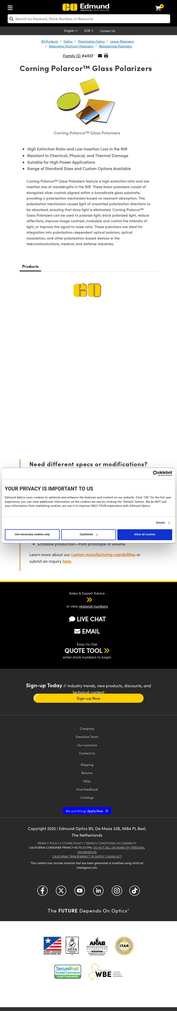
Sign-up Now (88, 698)
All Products (49, 41)
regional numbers (93, 606)
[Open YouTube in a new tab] (79, 892)
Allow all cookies (144, 534)
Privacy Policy (48, 843)
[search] (89, 18)
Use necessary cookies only (32, 534)
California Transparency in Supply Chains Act (87, 856)
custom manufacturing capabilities (103, 554)
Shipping (87, 764)
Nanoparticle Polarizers (115, 46)
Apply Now (85, 811)
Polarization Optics (91, 41)
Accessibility (126, 843)
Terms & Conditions (100, 843)
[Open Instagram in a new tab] (117, 892)
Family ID (72, 55)
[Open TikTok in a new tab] (134, 892)
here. (67, 561)
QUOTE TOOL (83, 650)
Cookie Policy (72, 843)
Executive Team (87, 736)
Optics (68, 41)
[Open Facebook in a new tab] (42, 892)
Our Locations (87, 745)
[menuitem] (11, 7)
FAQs (87, 781)
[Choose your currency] (89, 31)
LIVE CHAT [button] (87, 619)
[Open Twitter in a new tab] (61, 892)
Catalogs (87, 797)
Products (30, 266)
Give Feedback (87, 789)
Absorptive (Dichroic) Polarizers (71, 46)
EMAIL (87, 631)
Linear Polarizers (122, 41)
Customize (88, 534)
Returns (87, 772)
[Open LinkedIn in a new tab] (98, 892)
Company (87, 728)
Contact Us (107, 31)
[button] (106, 55)
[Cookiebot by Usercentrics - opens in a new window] (150, 473)
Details (160, 523)
